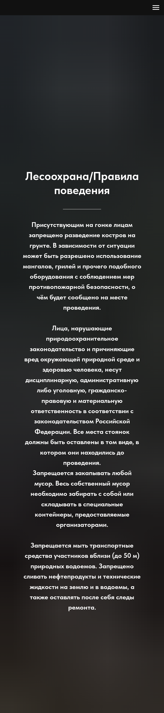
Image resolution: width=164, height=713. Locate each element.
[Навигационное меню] (156, 7)
